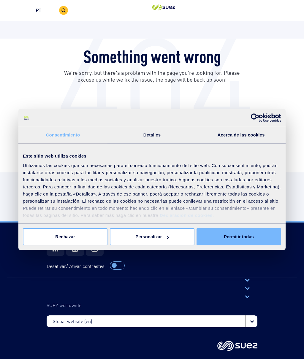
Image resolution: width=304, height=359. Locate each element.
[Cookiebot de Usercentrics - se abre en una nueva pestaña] (255, 117)
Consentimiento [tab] (63, 134)
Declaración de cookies (186, 215)
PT (38, 10)
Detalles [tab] (152, 134)
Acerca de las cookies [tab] (241, 134)
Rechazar (65, 236)
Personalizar (152, 236)
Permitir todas (239, 236)
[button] (152, 10)
